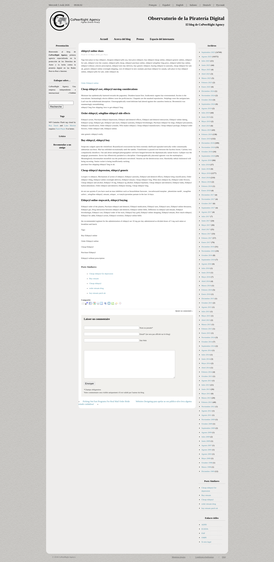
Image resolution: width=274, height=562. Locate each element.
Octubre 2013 (207, 376)
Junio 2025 (206, 65)
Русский (220, 5)
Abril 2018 (206, 177)
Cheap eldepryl (95, 283)
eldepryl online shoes (92, 51)
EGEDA (205, 529)
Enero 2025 (206, 87)
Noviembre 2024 (208, 95)
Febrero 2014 (207, 372)
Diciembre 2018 (208, 143)
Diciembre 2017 (208, 195)
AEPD (204, 524)
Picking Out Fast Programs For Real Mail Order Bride (106, 401)
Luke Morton (70, 125)
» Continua (72, 93)
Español (166, 5)
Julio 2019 (206, 113)
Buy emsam (94, 278)
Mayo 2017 (206, 225)
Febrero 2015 (207, 329)
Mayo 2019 (206, 121)
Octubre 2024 (207, 100)
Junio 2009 (206, 441)
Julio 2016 (206, 268)
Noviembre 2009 (208, 419)
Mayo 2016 (206, 277)
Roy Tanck (53, 125)
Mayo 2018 (206, 173)
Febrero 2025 (207, 82)
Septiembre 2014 (208, 346)
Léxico (62, 136)
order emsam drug (96, 288)
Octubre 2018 (207, 151)
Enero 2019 (206, 139)
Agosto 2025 (207, 56)
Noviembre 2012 (208, 406)
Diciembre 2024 (208, 91)
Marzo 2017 (206, 234)
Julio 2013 (206, 385)
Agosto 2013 (207, 380)
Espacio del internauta (162, 39)
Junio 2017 (206, 221)
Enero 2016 (206, 294)
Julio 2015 (206, 311)
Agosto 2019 (207, 108)
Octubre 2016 (207, 255)
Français (153, 5)
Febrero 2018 (207, 186)
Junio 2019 (206, 117)
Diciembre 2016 (208, 247)
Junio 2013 (206, 389)
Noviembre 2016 (208, 251)
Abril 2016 (206, 281)
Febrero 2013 (207, 402)
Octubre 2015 (207, 303)
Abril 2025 (206, 74)
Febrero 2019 (207, 134)
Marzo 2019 (206, 130)
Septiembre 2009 (208, 428)
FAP (203, 533)
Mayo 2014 (206, 363)
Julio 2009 (206, 437)
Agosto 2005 (207, 450)
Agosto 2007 (207, 445)
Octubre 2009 (207, 424)
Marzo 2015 (206, 324)
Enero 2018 (206, 190)
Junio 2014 (206, 359)
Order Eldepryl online (90, 83)
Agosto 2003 (207, 454)
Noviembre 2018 (208, 147)
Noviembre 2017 (208, 199)
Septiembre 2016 (208, 259)
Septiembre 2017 (208, 208)
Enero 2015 (206, 333)
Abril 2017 (206, 229)
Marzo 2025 (206, 78)
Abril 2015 (206, 320)
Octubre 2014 (207, 342)
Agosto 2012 (207, 411)
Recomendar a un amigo (62, 146)
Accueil (104, 39)
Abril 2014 (206, 368)
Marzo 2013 (206, 398)
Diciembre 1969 (208, 471)
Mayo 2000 (206, 458)
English (179, 5)
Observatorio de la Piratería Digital (186, 18)
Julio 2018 (206, 164)
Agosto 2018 (207, 160)
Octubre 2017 (207, 203)
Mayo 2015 (206, 316)
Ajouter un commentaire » (184, 311)
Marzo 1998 (206, 467)
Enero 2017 (206, 242)
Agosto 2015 (207, 307)
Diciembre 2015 (208, 298)
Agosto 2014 (207, 350)
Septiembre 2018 (208, 156)
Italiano (193, 5)
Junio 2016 (206, 272)
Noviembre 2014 (208, 337)
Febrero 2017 (207, 238)
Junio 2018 (206, 169)
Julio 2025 (206, 61)
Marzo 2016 (206, 285)
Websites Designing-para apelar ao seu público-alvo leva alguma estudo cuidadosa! (135, 402)
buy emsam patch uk (97, 293)
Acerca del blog (122, 39)
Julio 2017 (206, 216)
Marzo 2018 (206, 182)
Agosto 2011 (207, 415)
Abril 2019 (206, 126)
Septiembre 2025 (208, 52)
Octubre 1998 (207, 463)
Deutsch (207, 5)
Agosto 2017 (207, 212)
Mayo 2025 (206, 69)
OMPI (204, 537)
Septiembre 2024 (208, 104)
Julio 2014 (206, 355)
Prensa (140, 39)
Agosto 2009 (207, 432)
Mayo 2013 (206, 393)
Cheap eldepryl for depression (101, 274)
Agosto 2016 (207, 264)
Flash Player (61, 129)
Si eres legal (206, 542)
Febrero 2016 (207, 290)
